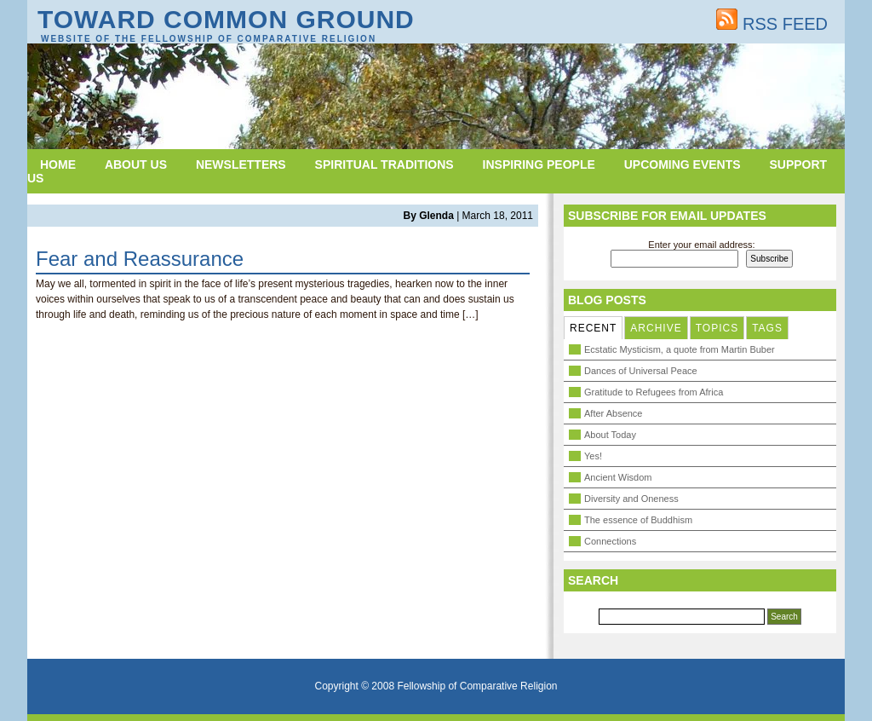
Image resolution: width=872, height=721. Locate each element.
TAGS (767, 328)
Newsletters (241, 164)
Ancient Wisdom (617, 477)
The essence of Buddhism (638, 520)
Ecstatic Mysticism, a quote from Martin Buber (679, 349)
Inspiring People (539, 164)
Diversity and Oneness (631, 498)
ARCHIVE (655, 328)
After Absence (613, 413)
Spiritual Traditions (384, 164)
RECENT (593, 328)
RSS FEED (772, 23)
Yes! (593, 456)
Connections (610, 541)
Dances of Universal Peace (640, 371)
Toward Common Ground (226, 19)
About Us (136, 164)
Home (58, 164)
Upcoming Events (682, 164)
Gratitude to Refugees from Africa (653, 392)
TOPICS (717, 328)
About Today (610, 435)
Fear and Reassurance (140, 258)
